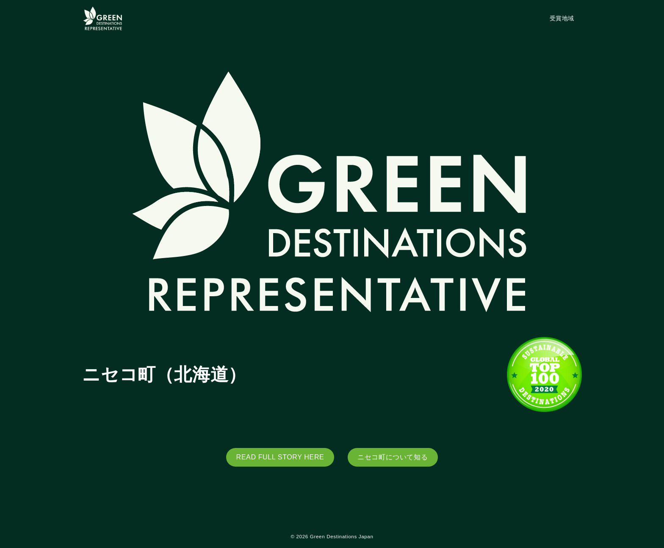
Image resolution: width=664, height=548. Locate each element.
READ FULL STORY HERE (280, 457)
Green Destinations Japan (342, 536)
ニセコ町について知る (392, 457)
